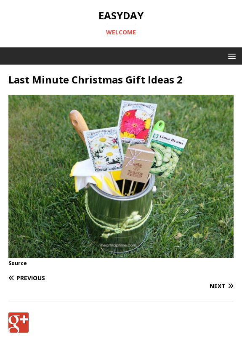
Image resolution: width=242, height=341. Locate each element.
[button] (230, 55)
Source (17, 263)
